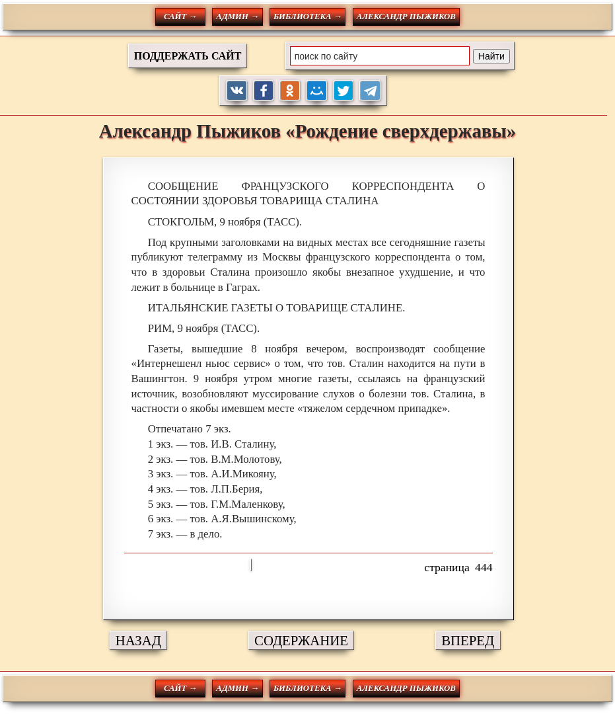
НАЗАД (138, 640)
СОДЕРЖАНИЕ (301, 640)
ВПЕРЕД (467, 640)
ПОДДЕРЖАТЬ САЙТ (188, 55)
